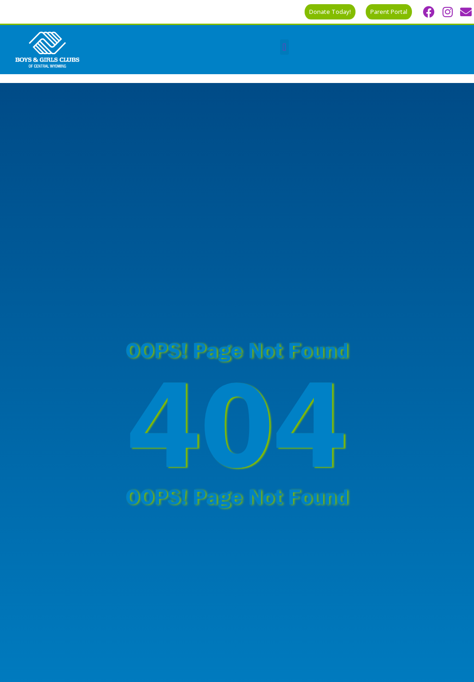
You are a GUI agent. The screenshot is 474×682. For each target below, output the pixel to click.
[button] (284, 47)
